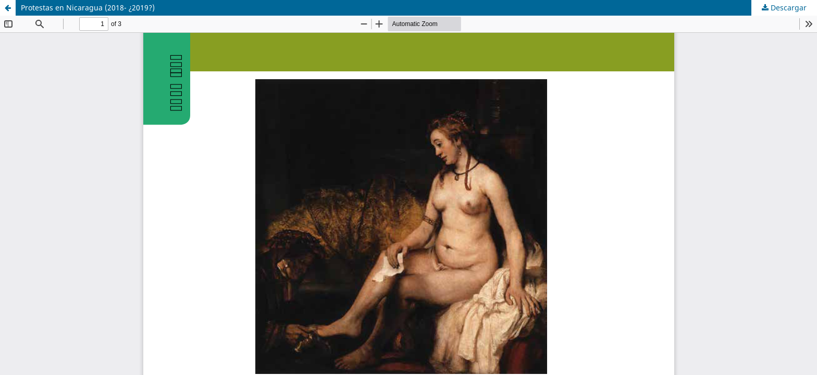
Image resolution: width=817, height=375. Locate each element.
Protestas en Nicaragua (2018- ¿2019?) (88, 7)
